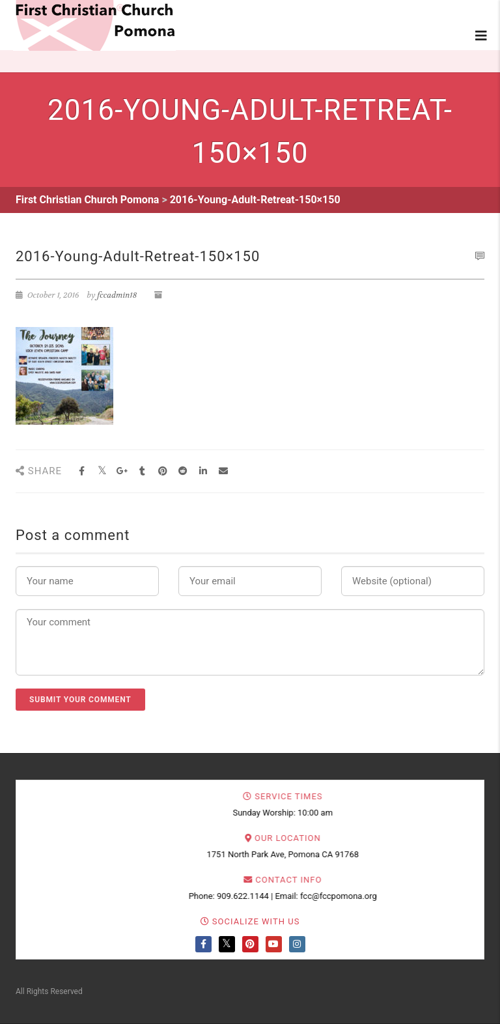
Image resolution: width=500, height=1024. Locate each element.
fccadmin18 (117, 295)
